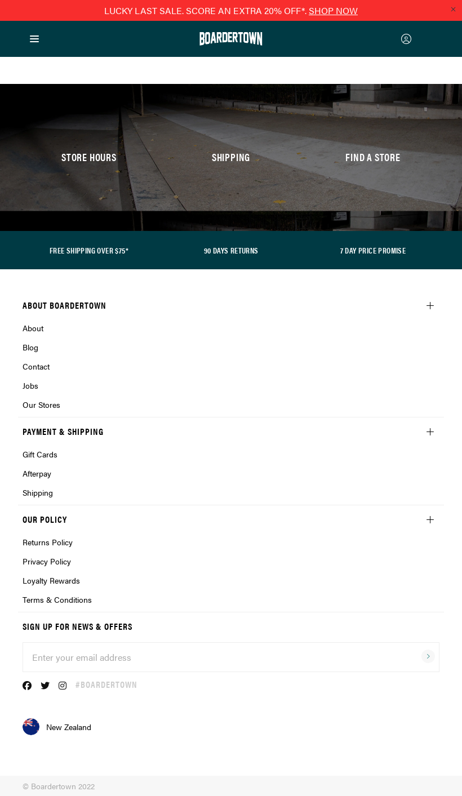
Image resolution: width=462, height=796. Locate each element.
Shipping (38, 492)
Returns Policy (48, 542)
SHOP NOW (333, 10)
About (33, 327)
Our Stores (41, 404)
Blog (30, 347)
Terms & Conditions (57, 599)
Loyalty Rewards (51, 580)
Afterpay (37, 473)
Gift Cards (40, 454)
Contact (36, 366)
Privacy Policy (47, 561)
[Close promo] (453, 9)
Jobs (30, 385)
